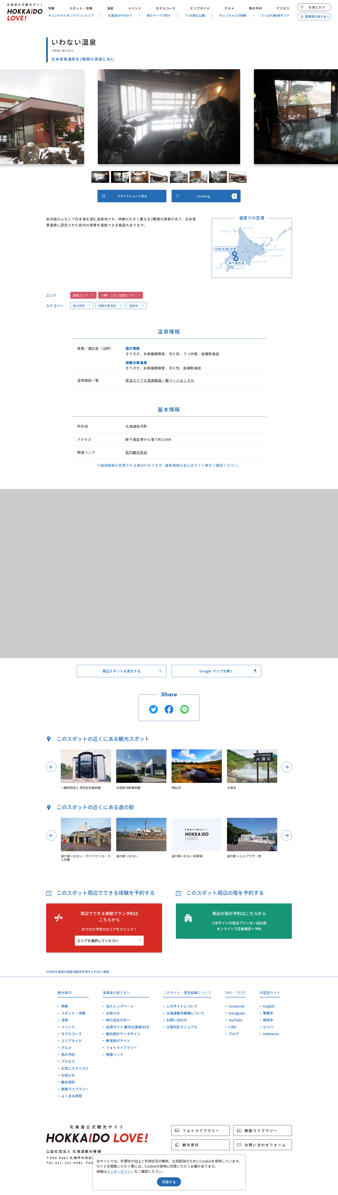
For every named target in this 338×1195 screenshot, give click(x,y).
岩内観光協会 (136, 452)
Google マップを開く (228, 671)
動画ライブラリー (75, 1089)
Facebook (236, 1006)
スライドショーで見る (124, 196)
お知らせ (68, 1075)
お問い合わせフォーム (261, 1144)
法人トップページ (120, 1006)
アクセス (283, 8)
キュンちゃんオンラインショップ (71, 15)
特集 (51, 8)
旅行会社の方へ (118, 1020)
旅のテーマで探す (159, 15)
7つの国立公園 (195, 15)
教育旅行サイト (118, 1040)
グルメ (229, 8)
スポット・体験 (81, 8)
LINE (232, 1027)
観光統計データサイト (123, 1033)
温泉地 (136, 305)
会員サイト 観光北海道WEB (127, 1027)
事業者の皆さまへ (314, 16)
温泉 (110, 8)
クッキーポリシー (120, 1171)
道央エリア (83, 295)
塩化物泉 (82, 305)
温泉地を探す (82, 971)
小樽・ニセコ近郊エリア (120, 295)
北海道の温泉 (64, 971)
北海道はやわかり (120, 15)
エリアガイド (200, 8)
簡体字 (268, 1020)
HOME (50, 971)
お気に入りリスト (75, 1068)
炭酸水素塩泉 (110, 305)
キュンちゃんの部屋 (232, 15)
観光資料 (68, 1082)
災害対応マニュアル (181, 1027)
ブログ (233, 1033)
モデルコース (165, 8)
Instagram (236, 1013)
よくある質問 (71, 1096)
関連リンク (114, 1054)
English (269, 1006)
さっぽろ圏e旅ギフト (275, 15)
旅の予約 (255, 8)
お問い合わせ (176, 1020)
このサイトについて (181, 1006)
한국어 (268, 1027)
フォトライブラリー (121, 1047)
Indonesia (271, 1033)
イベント (135, 8)
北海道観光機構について (185, 1013)
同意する (169, 1181)
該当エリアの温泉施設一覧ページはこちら (159, 380)
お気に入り (312, 7)
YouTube (235, 1020)
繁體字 (268, 1013)
